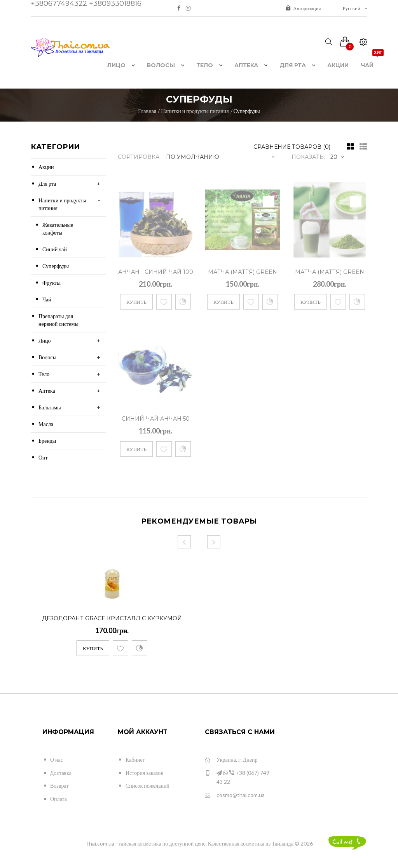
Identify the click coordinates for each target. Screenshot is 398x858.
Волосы (47, 357)
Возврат (59, 785)
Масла (45, 424)
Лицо (44, 340)
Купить (136, 302)
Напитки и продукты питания (195, 111)
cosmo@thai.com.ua (235, 795)
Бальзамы (49, 407)
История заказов (144, 772)
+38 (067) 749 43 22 (237, 777)
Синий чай (54, 249)
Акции (46, 167)
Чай (46, 299)
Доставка (61, 772)
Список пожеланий (147, 785)
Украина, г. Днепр (231, 759)
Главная (147, 111)
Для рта (47, 183)
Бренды (47, 440)
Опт (43, 457)
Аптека (46, 390)
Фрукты (51, 282)
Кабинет (135, 759)
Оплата (58, 798)
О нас (56, 759)
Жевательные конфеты (57, 228)
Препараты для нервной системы (58, 320)
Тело (43, 374)
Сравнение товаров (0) (291, 146)
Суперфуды (247, 111)
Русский (355, 8)
